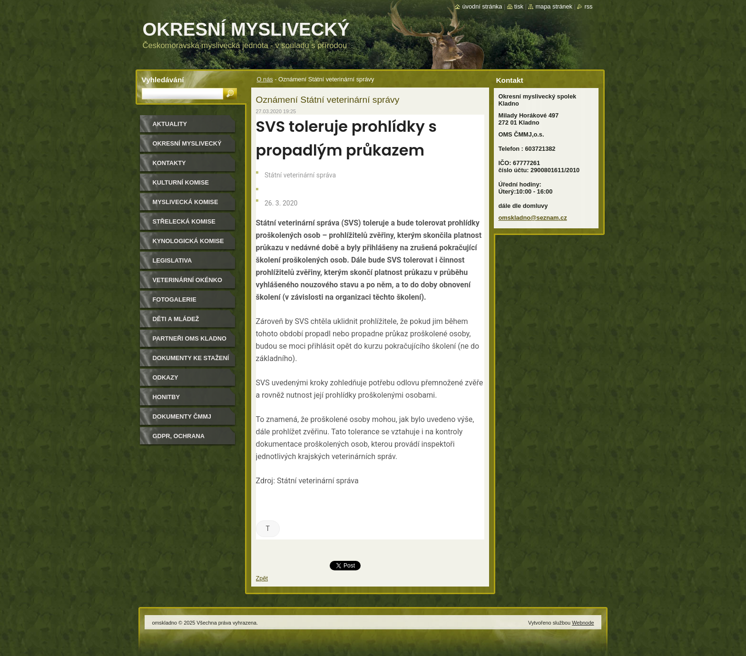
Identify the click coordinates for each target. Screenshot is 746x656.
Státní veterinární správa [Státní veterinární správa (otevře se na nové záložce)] (318, 480)
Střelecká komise (184, 221)
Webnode (583, 623)
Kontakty (169, 162)
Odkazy (165, 377)
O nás (265, 79)
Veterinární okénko (187, 280)
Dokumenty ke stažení (191, 358)
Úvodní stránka (482, 6)
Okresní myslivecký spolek (187, 147)
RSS (588, 6)
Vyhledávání (163, 80)
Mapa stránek (553, 6)
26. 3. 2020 (280, 203)
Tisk (518, 6)
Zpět (262, 578)
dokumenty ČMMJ (182, 416)
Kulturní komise (181, 182)
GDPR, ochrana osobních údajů (180, 439)
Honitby (166, 397)
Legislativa (172, 260)
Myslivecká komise (185, 202)
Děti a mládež (176, 319)
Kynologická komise (188, 241)
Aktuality (170, 123)
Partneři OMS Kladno (189, 338)
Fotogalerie (174, 299)
